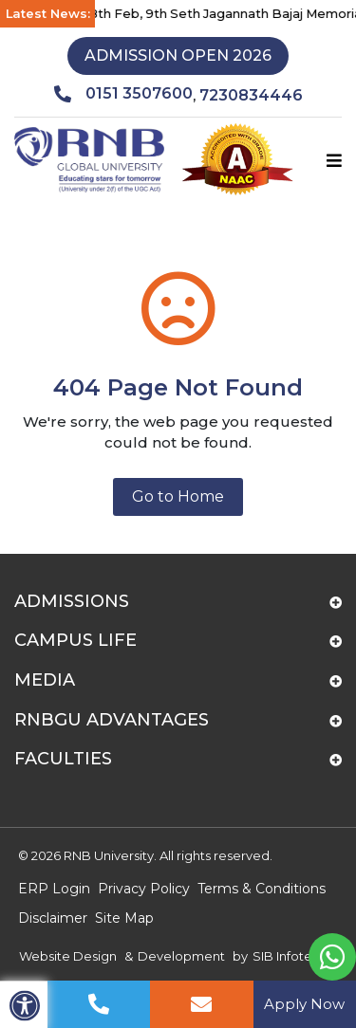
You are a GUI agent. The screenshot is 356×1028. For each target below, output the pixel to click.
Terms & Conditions (261, 888)
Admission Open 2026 (178, 55)
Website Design (68, 956)
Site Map (124, 918)
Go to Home (178, 496)
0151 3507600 (123, 94)
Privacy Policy (144, 888)
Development (181, 956)
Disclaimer (52, 918)
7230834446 (251, 95)
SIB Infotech (290, 956)
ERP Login (54, 888)
